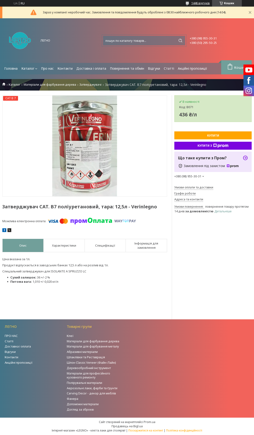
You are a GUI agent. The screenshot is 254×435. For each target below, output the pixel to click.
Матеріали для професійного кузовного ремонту (88, 375)
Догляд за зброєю (80, 409)
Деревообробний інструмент (89, 368)
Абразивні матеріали (82, 352)
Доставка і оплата (91, 68)
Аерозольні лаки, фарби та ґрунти (92, 388)
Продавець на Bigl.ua (127, 426)
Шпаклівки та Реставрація (86, 357)
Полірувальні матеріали (84, 383)
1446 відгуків (200, 3)
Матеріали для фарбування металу (93, 346)
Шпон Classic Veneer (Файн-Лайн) (91, 362)
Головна (11, 68)
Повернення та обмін (127, 68)
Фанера (72, 399)
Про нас (47, 68)
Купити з (213, 146)
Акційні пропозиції (192, 68)
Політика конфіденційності (184, 430)
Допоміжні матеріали (83, 404)
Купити (213, 135)
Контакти (65, 68)
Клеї (70, 336)
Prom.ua (149, 422)
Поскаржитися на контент (145, 430)
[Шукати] (180, 40)
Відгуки (154, 68)
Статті (169, 68)
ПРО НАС (11, 336)
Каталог (27, 68)
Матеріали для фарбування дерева (50, 85)
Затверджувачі (90, 85)
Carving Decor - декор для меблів (91, 393)
